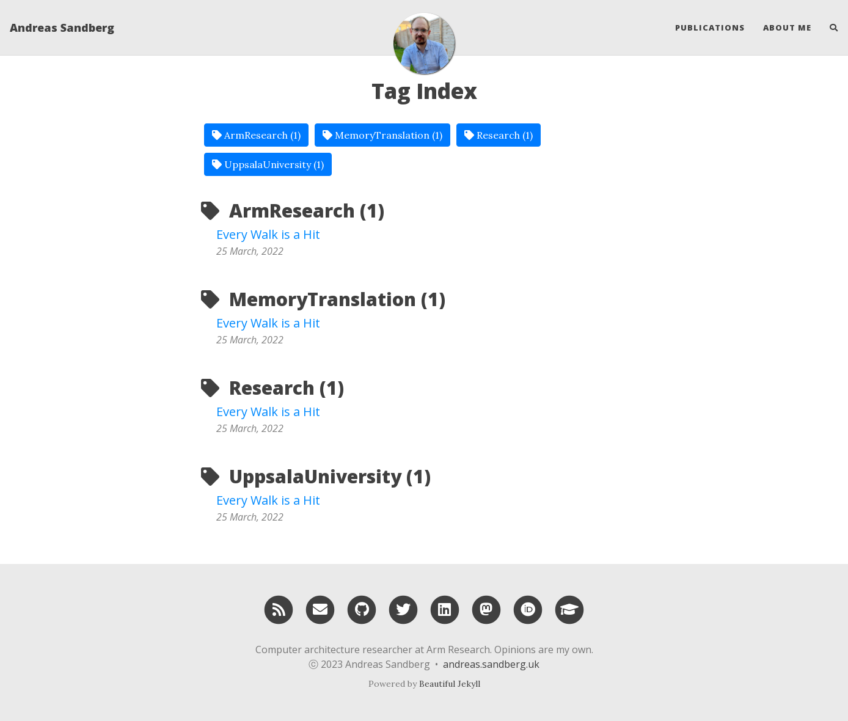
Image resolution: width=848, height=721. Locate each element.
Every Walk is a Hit (268, 234)
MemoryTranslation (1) (382, 135)
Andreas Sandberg (62, 27)
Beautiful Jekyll (449, 683)
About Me (787, 27)
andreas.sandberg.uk (491, 664)
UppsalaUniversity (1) (268, 164)
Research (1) (498, 135)
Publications (710, 27)
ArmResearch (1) (256, 135)
